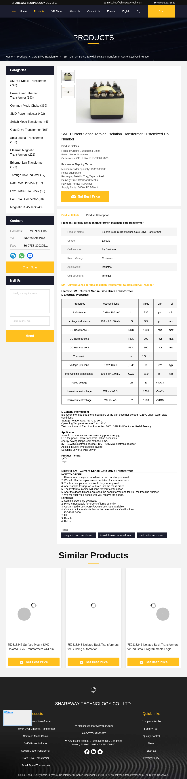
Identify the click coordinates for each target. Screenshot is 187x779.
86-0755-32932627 (162, 2)
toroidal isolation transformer (116, 535)
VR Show (56, 11)
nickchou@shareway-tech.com (123, 2)
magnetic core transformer (79, 535)
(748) (28, 83)
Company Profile (151, 721)
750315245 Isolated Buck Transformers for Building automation (93, 647)
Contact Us (93, 11)
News (151, 743)
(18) (27, 191)
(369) (28, 105)
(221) (22, 152)
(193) (23, 95)
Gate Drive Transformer (45, 56)
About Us (74, 11)
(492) (27, 113)
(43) (29, 121)
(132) (26, 140)
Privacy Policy (151, 758)
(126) (26, 165)
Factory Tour (151, 728)
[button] (24, 614)
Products (39, 11)
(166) (29, 129)
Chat (161, 11)
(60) (27, 199)
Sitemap (151, 750)
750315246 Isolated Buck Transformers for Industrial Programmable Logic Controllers (152, 647)
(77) (27, 175)
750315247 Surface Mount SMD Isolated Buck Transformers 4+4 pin (31, 647)
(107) (26, 183)
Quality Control (151, 736)
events (111, 11)
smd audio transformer (152, 535)
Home (23, 11)
